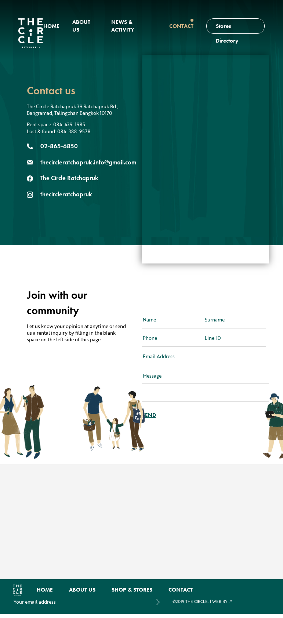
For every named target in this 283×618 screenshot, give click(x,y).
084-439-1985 (69, 124)
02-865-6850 (59, 146)
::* (230, 601)
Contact (181, 26)
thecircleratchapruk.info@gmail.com (88, 162)
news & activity (122, 25)
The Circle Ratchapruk (69, 178)
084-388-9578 (73, 131)
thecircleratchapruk (66, 194)
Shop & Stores (132, 589)
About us (82, 589)
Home (51, 26)
